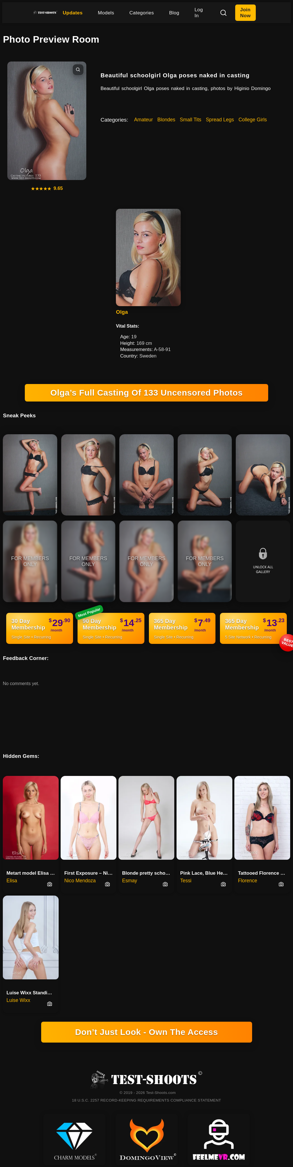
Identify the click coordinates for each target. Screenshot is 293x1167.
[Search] (223, 13)
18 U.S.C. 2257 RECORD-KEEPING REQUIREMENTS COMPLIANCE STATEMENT (146, 1100)
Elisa (11, 880)
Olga (122, 312)
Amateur (143, 119)
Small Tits (190, 119)
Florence (247, 880)
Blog (174, 13)
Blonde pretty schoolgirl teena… (148, 873)
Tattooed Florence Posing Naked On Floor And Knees (264, 873)
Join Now (245, 12)
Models (106, 13)
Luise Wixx (18, 1000)
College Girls (253, 119)
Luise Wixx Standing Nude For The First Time (32, 992)
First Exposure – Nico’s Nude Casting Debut (90, 873)
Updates (73, 13)
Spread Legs (220, 119)
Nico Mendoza (80, 880)
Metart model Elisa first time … (32, 873)
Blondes (166, 119)
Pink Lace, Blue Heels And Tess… (206, 873)
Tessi (185, 880)
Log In (199, 12)
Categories (141, 13)
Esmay (129, 880)
